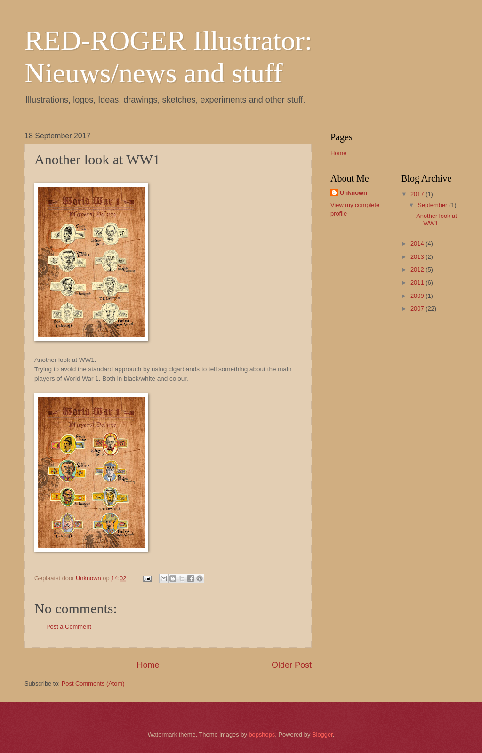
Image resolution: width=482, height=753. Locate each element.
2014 (418, 243)
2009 (418, 295)
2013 (418, 256)
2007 (418, 308)
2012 (418, 269)
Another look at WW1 (436, 219)
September (433, 204)
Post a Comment (68, 626)
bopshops (262, 734)
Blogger (322, 734)
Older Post (292, 665)
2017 (418, 194)
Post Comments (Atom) (93, 683)
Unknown (353, 192)
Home (148, 665)
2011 (418, 282)
